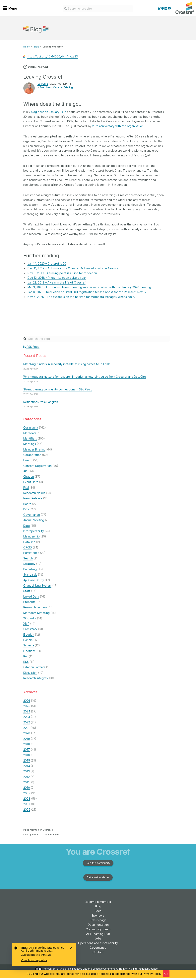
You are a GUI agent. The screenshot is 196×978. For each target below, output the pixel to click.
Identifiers (30, 438)
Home (26, 46)
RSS (26, 661)
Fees (98, 911)
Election (28, 634)
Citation (28, 476)
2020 (26, 733)
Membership (31, 536)
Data (26, 525)
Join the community (98, 862)
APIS (26, 471)
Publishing (30, 569)
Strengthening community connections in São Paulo (57, 389)
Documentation (98, 925)
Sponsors (98, 915)
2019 (26, 738)
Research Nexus (34, 493)
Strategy (29, 563)
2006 (26, 809)
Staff (26, 591)
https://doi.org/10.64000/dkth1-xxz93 (52, 56)
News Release (32, 498)
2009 (26, 793)
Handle (28, 640)
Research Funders (35, 607)
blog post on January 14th (48, 112)
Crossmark (30, 629)
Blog (36, 46)
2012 (26, 776)
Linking (27, 460)
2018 (26, 744)
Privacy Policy (152, 973)
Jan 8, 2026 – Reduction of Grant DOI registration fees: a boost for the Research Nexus (87, 292)
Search (28, 558)
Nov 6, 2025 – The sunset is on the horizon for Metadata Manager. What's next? (81, 296)
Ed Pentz (42, 83)
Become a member (98, 902)
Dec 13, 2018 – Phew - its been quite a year (57, 277)
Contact (98, 952)
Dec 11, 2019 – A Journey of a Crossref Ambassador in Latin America (73, 268)
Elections (29, 651)
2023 (26, 716)
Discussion (30, 672)
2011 (26, 782)
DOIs (26, 509)
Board (27, 504)
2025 (26, 706)
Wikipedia (29, 618)
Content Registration (37, 465)
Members (46, 87)
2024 (26, 711)
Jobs (98, 938)
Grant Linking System (37, 585)
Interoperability (33, 531)
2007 (26, 804)
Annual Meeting (33, 520)
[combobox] (98, 8)
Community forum (98, 929)
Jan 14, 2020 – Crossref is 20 (47, 263)
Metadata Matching (36, 612)
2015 (26, 760)
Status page (98, 920)
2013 (26, 771)
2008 (26, 798)
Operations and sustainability (98, 943)
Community (30, 427)
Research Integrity (35, 678)
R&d (26, 487)
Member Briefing (63, 87)
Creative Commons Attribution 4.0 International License (125, 968)
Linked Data (31, 596)
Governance (31, 514)
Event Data (30, 482)
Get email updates (98, 877)
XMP (26, 623)
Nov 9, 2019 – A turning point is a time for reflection (62, 273)
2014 (26, 766)
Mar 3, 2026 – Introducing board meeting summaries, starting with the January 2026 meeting (89, 287)
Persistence (31, 552)
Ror (25, 656)
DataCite (29, 542)
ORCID (27, 547)
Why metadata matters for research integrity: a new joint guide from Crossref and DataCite (84, 376)
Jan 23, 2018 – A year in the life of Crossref (57, 282)
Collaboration (32, 454)
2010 (26, 787)
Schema (28, 645)
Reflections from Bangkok (40, 402)
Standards (30, 574)
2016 (26, 755)
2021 (26, 727)
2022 (26, 722)
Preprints (29, 602)
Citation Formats (34, 667)
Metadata (29, 433)
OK (166, 973)
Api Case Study (33, 580)
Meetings (29, 444)
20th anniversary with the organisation (118, 126)
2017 (26, 749)
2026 (26, 700)
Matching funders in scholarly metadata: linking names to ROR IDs (66, 364)
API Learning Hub (98, 934)
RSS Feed (31, 346)
